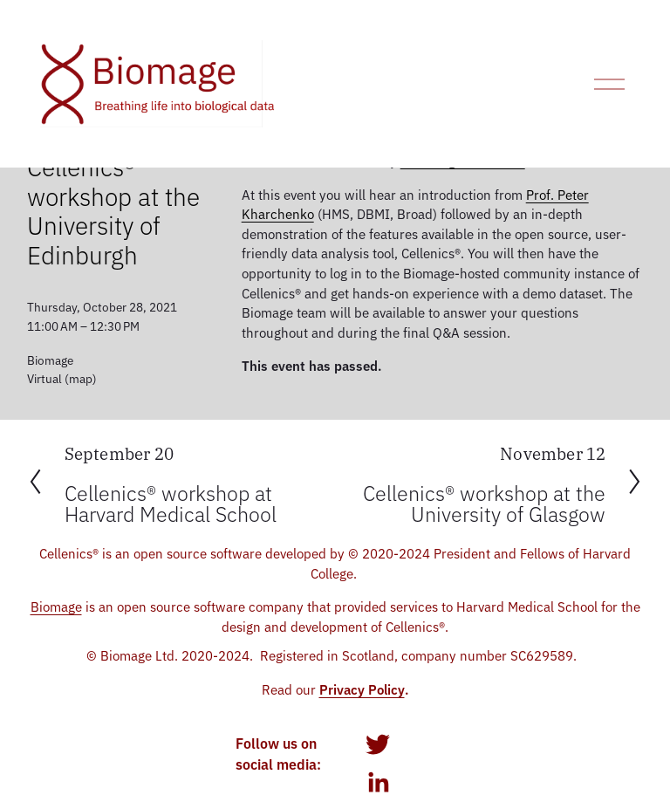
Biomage (56, 606)
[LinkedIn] (378, 783)
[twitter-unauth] (378, 744)
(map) (81, 378)
